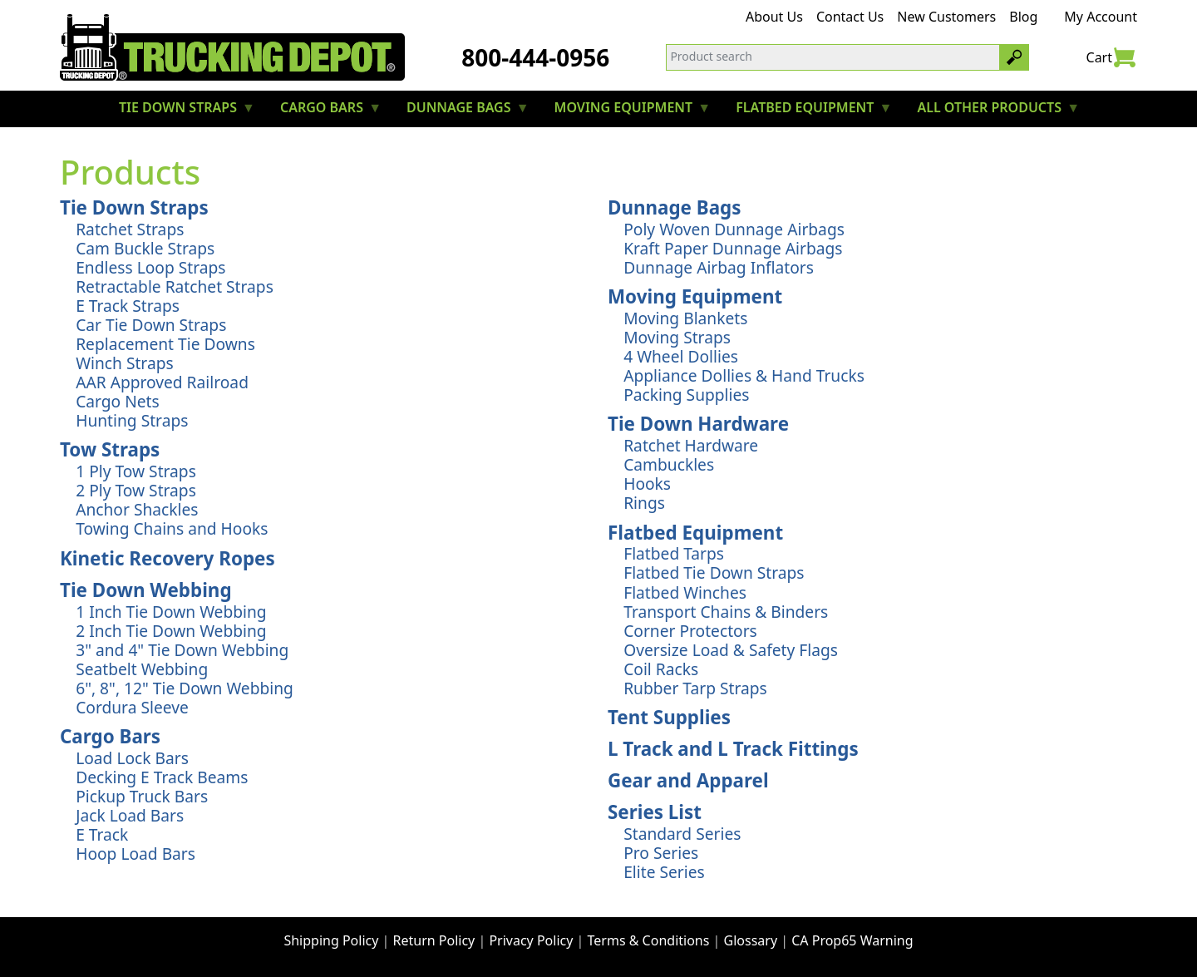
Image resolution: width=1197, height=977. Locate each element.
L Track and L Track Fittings (733, 749)
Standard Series (682, 833)
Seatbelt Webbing (142, 669)
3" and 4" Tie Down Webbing (182, 650)
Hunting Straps (132, 420)
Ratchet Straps (130, 229)
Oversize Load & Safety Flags (730, 650)
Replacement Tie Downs (165, 344)
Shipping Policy (330, 940)
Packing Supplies (686, 394)
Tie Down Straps (134, 207)
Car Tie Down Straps (151, 324)
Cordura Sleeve (132, 707)
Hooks (647, 483)
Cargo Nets (118, 401)
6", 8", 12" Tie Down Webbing (184, 688)
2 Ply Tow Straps (136, 490)
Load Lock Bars (132, 758)
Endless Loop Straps (150, 267)
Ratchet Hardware (690, 445)
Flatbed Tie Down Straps (713, 572)
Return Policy (434, 940)
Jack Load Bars (130, 815)
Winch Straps (124, 363)
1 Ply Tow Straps (136, 471)
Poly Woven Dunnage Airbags (734, 229)
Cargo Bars (110, 736)
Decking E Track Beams (162, 777)
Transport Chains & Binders (725, 611)
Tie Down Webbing (146, 590)
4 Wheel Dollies (680, 356)
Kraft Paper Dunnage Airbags (732, 248)
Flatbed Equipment (695, 532)
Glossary (751, 940)
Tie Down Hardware (698, 424)
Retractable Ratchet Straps (174, 286)
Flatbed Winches (684, 592)
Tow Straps (110, 449)
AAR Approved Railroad (162, 382)
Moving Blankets (685, 318)
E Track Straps (128, 305)
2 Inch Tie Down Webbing (171, 630)
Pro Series (660, 852)
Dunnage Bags (674, 207)
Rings (644, 502)
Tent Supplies (669, 717)
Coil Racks (660, 669)
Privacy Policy (531, 940)
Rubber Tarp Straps (695, 688)
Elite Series (664, 872)
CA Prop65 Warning (852, 940)
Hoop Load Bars (135, 853)
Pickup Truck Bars (142, 796)
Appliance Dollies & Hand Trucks (743, 375)
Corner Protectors (690, 630)
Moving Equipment (695, 296)
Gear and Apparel (688, 780)
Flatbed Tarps (673, 553)
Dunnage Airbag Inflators (718, 267)
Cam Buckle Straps (145, 248)
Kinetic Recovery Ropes (167, 558)
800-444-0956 (535, 57)
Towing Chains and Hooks (172, 528)
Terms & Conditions (649, 940)
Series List (655, 812)
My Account (1100, 16)
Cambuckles (668, 464)
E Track (102, 834)
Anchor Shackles (137, 509)
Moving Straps (677, 337)
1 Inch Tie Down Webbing (171, 611)
